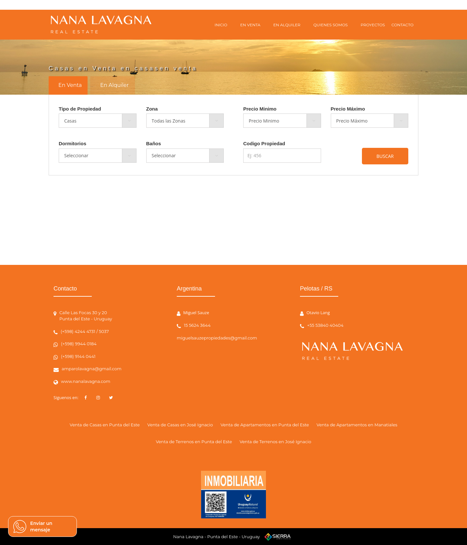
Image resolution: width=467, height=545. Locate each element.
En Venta (70, 85)
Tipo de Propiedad (80, 109)
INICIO (221, 24)
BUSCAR (385, 156)
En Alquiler (114, 85)
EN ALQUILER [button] (286, 24)
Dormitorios (72, 143)
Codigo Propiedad (264, 143)
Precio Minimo (260, 109)
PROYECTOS (373, 24)
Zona (152, 109)
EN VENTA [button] (250, 24)
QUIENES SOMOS (330, 24)
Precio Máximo (348, 109)
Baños (153, 143)
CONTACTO (402, 24)
